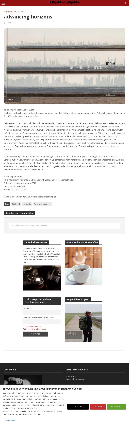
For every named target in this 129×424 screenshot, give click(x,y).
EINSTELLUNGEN (78, 407)
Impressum (71, 376)
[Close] (126, 387)
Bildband (16, 204)
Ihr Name (27, 308)
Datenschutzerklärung (75, 379)
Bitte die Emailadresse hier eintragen (39, 317)
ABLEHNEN (98, 407)
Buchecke (18, 11)
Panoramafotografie (42, 204)
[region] (64, 404)
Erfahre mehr (9, 420)
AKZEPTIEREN (116, 407)
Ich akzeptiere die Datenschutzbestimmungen (34, 327)
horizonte (27, 204)
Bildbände (8, 11)
